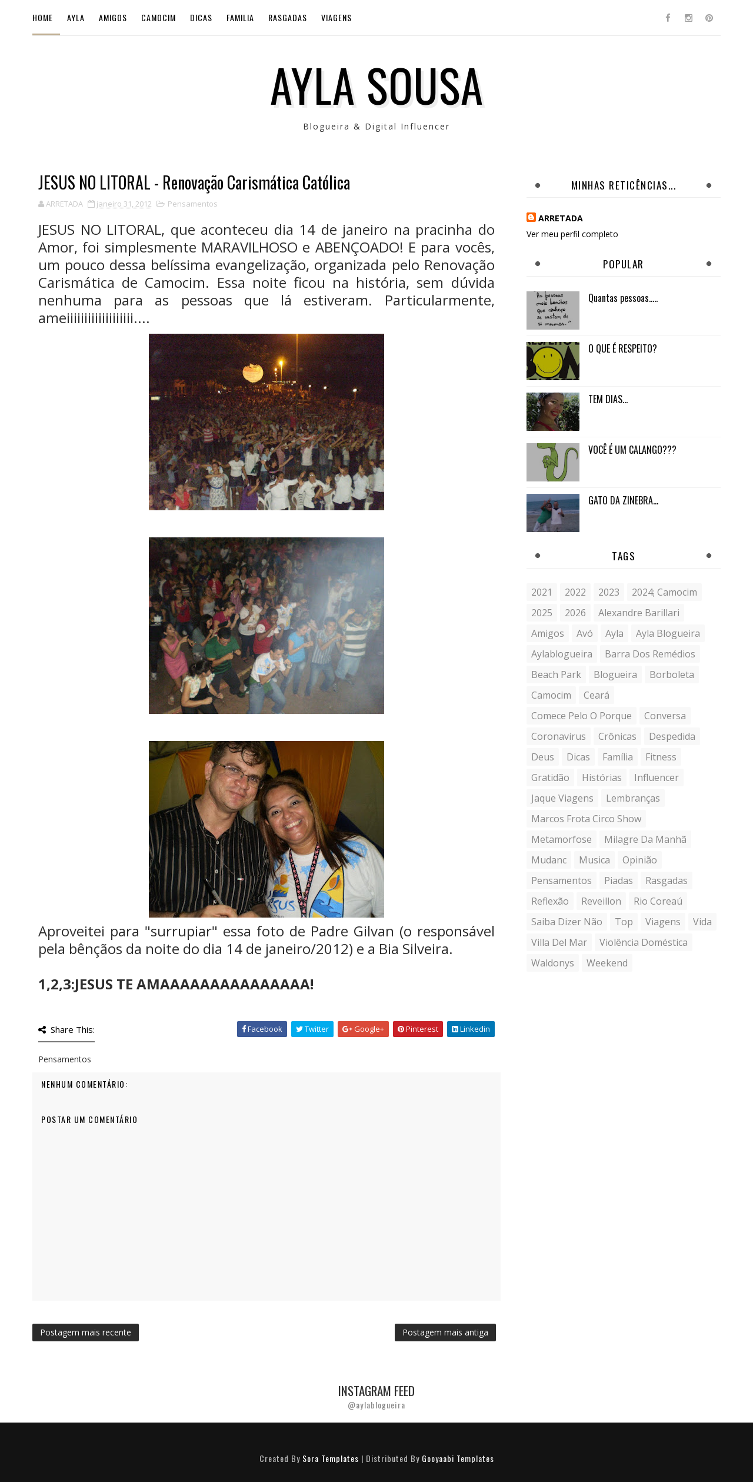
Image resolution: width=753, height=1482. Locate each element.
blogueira (615, 674)
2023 (608, 592)
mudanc (549, 859)
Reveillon (601, 901)
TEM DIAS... (608, 399)
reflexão (550, 901)
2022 (575, 592)
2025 (541, 612)
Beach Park (556, 674)
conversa (665, 715)
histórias (602, 777)
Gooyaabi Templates (458, 1458)
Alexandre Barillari (638, 612)
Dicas (201, 17)
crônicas (617, 736)
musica (594, 859)
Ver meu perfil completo (572, 234)
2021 (541, 592)
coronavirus (558, 736)
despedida (672, 736)
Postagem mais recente (85, 1332)
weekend (607, 962)
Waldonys (552, 962)
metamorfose (561, 839)
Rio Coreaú (658, 901)
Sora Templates (330, 1458)
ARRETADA (560, 218)
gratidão (550, 777)
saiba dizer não (566, 921)
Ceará (596, 695)
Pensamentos (193, 203)
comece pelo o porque (581, 715)
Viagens (336, 17)
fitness (661, 756)
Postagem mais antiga (445, 1332)
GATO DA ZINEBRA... (623, 500)
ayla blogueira (668, 633)
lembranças (633, 798)
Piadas (618, 880)
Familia (240, 17)
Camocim (158, 17)
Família (617, 756)
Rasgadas (287, 17)
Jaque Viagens (562, 798)
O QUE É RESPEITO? (622, 348)
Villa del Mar (559, 942)
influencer (656, 777)
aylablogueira (561, 653)
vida (702, 921)
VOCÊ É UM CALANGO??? (632, 450)
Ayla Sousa (377, 84)
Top (624, 921)
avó (585, 633)
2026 (575, 612)
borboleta (671, 674)
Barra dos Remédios (650, 653)
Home (42, 17)
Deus (542, 756)
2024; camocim (664, 592)
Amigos (113, 17)
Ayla (76, 17)
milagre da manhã (645, 839)
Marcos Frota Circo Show (586, 818)
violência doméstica (643, 942)
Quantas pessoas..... (623, 298)
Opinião (639, 859)
